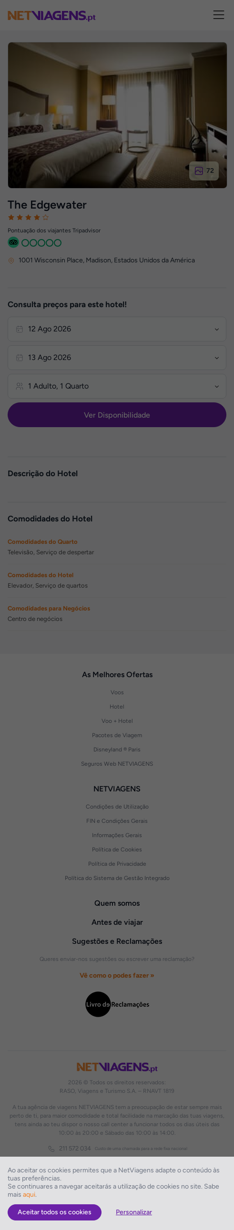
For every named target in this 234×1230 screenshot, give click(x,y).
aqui (29, 1194)
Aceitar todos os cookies (55, 1212)
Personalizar (134, 1212)
